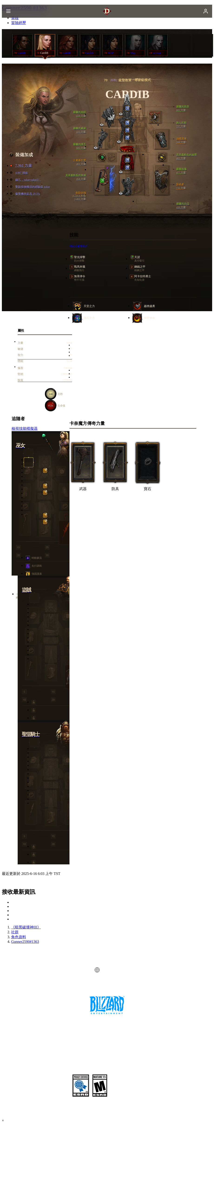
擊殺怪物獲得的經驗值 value (30, 187)
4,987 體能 (19, 173)
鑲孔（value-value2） (26, 180)
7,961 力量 (21, 166)
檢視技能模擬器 (78, 246)
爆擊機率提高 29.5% (25, 194)
